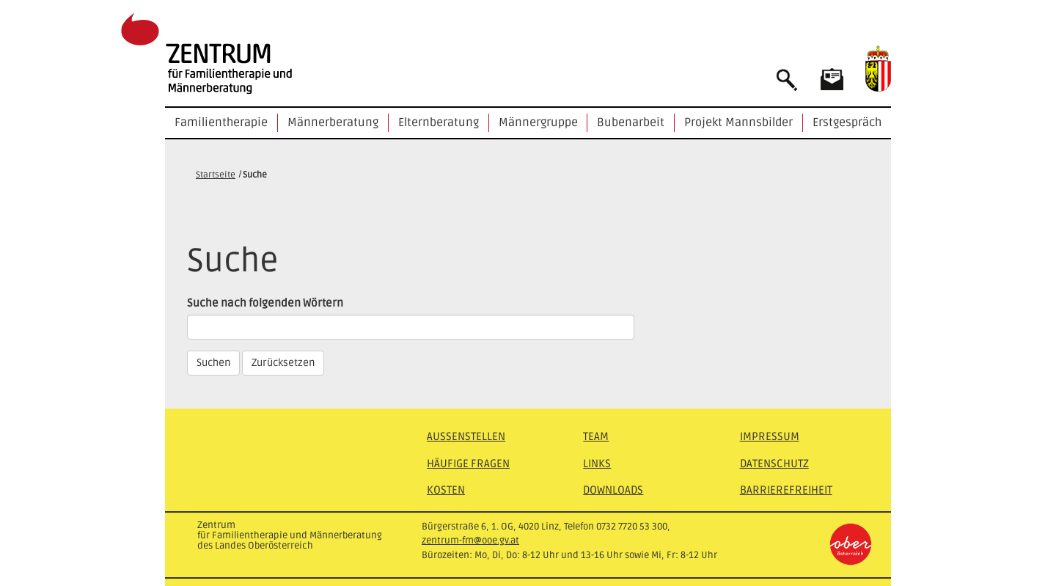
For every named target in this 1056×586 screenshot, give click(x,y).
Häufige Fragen (468, 463)
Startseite (215, 174)
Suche (255, 174)
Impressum (769, 436)
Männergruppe (538, 122)
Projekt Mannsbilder (738, 122)
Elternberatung (438, 122)
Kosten (446, 490)
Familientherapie (221, 122)
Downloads (613, 490)
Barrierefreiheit (786, 490)
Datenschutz (774, 463)
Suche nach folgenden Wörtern (265, 303)
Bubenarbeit (630, 122)
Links (597, 463)
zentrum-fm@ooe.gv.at (470, 540)
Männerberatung (332, 122)
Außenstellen (466, 436)
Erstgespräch (847, 122)
